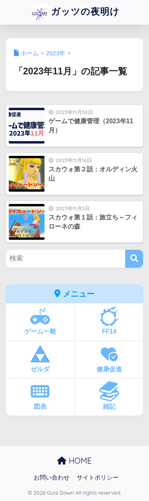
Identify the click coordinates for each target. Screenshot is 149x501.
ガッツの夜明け (75, 12)
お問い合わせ (52, 477)
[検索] (134, 259)
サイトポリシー (97, 477)
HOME (74, 461)
